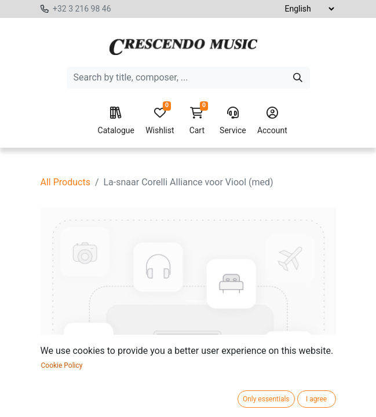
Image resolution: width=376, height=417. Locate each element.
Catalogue (116, 121)
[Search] (298, 78)
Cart (197, 121)
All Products (65, 182)
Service (233, 121)
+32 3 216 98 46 (82, 8)
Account (272, 121)
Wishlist (159, 121)
